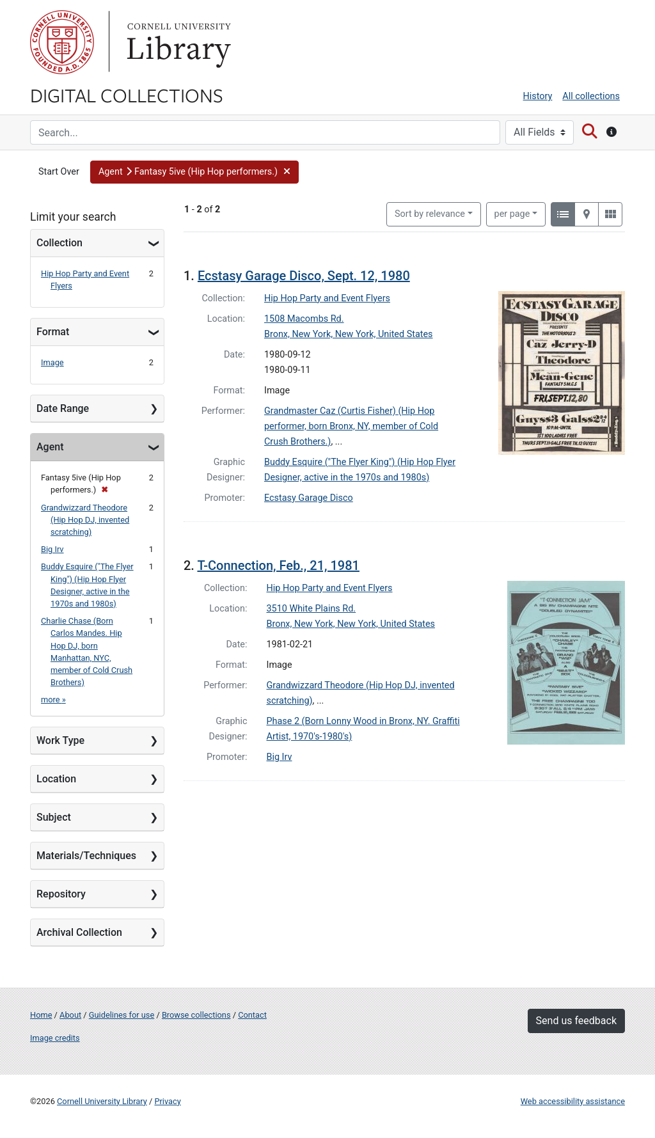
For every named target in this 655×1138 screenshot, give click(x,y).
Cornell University (62, 42)
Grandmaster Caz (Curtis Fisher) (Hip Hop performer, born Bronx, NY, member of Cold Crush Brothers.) (351, 426)
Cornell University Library (102, 1101)
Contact (252, 1015)
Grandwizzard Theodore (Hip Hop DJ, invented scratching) (85, 520)
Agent (49, 447)
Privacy (167, 1101)
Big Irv (52, 549)
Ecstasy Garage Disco (308, 498)
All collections (591, 96)
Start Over (58, 171)
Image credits (55, 1038)
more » (53, 699)
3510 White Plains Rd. (311, 608)
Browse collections (196, 1015)
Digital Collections (126, 94)
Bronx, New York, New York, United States (348, 334)
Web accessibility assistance (573, 1101)
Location (56, 779)
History (538, 96)
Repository (61, 894)
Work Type (60, 740)
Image (52, 362)
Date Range (62, 408)
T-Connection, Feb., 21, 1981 (278, 565)
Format (52, 332)
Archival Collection (79, 932)
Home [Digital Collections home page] (41, 1015)
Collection (59, 243)
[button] (194, 172)
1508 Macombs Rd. (304, 318)
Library (177, 42)
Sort (430, 214)
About (70, 1015)
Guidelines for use (121, 1015)
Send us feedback (576, 1021)
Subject (53, 817)
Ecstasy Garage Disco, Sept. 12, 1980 (304, 275)
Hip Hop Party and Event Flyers (327, 298)
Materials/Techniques (86, 856)
